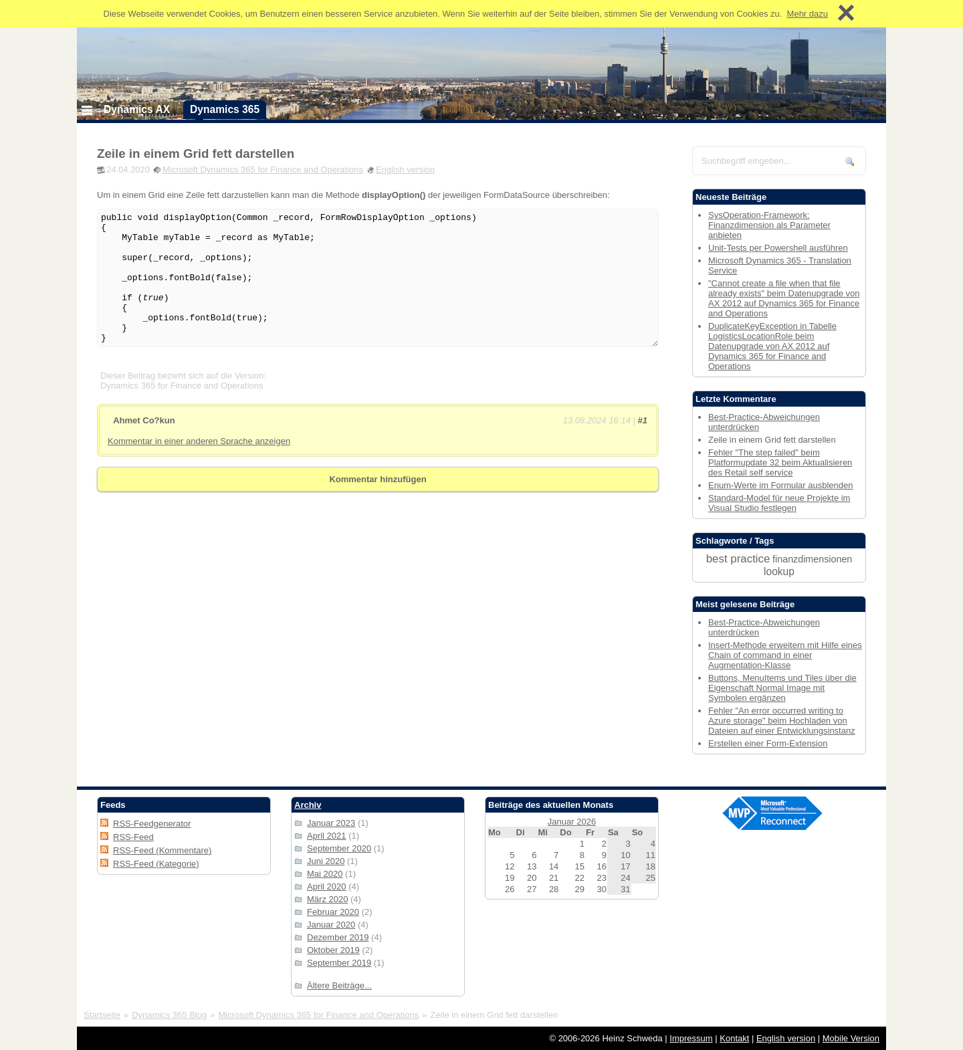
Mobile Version (851, 1038)
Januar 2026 (572, 822)
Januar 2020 (331, 925)
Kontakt (734, 1038)
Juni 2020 (325, 861)
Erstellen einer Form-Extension (767, 743)
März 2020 (327, 899)
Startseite (102, 1015)
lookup (779, 571)
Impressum (690, 1038)
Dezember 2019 (338, 937)
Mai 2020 (324, 874)
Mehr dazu (807, 14)
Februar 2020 (333, 912)
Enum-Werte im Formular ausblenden (780, 485)
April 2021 (326, 836)
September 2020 (339, 848)
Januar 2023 (331, 823)
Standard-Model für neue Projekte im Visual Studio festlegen (779, 503)
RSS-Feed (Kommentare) (162, 850)
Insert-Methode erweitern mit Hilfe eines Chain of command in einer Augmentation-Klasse (785, 655)
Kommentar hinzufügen (377, 479)
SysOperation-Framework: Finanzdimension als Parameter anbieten (769, 225)
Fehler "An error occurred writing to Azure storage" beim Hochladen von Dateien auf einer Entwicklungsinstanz (781, 721)
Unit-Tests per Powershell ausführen (778, 248)
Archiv (307, 805)
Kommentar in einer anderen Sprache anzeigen (199, 441)
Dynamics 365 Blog (169, 1015)
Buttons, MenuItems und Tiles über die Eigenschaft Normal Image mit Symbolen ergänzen (782, 688)
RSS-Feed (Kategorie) (156, 864)
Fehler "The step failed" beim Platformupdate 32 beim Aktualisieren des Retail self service (780, 462)
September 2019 (339, 963)
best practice (738, 558)
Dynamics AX (137, 109)
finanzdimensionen (812, 559)
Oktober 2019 (333, 950)
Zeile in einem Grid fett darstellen (195, 153)
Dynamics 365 (224, 109)
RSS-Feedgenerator (152, 824)
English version (405, 170)
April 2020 (326, 886)
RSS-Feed (133, 837)
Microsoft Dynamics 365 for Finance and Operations (263, 170)
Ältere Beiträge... (339, 985)
